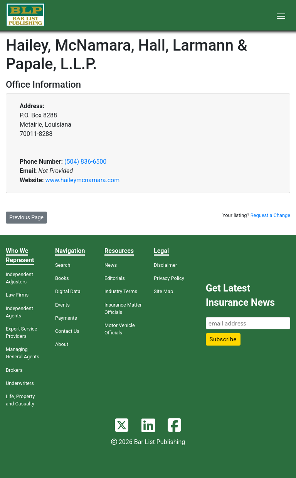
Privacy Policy (169, 278)
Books (62, 278)
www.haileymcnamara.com (82, 180)
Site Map (163, 291)
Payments (66, 318)
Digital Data (68, 291)
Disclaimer (165, 265)
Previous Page (26, 217)
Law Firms (17, 295)
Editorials (114, 278)
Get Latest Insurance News (240, 295)
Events (62, 305)
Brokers (14, 370)
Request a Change (270, 215)
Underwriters (20, 383)
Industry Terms (120, 291)
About (61, 344)
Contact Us (67, 331)
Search (62, 265)
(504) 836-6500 (85, 161)
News (110, 265)
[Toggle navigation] (281, 15)
